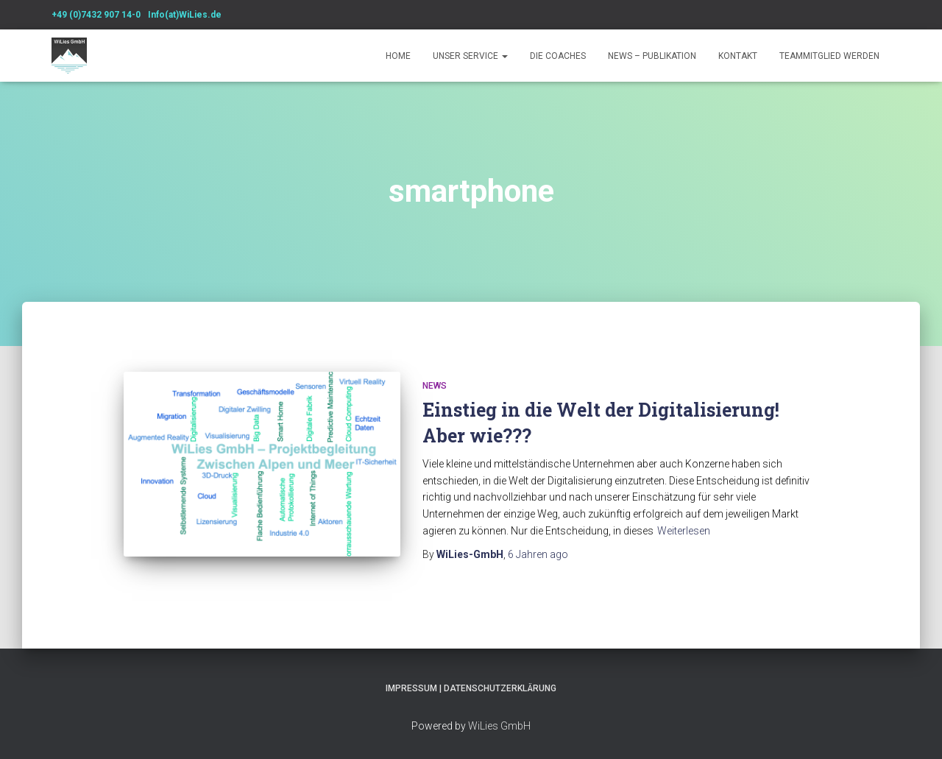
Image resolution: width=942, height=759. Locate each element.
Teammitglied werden (829, 56)
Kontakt (737, 56)
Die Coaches (558, 56)
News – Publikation (652, 56)
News (434, 386)
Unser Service (470, 56)
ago (538, 554)
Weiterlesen (683, 531)
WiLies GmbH (499, 726)
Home (398, 56)
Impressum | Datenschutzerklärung (471, 688)
